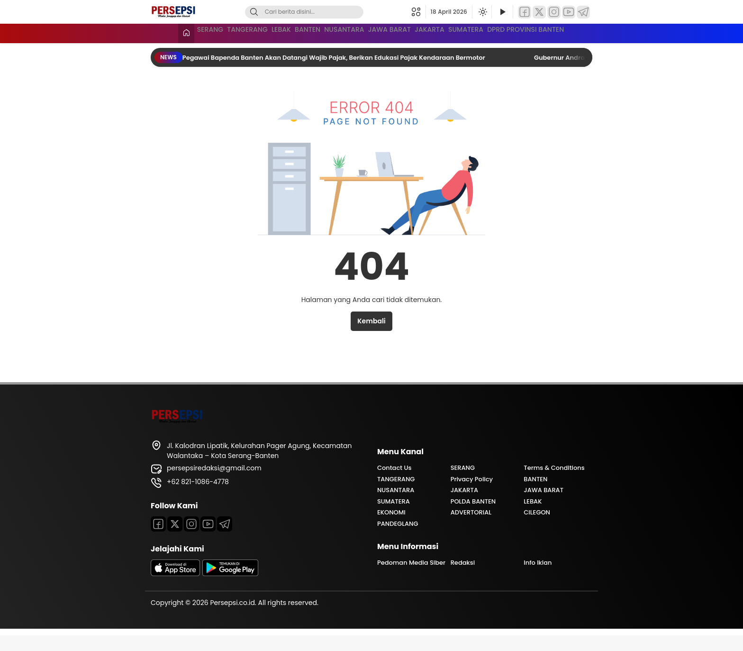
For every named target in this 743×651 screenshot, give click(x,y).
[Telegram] (583, 12)
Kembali (371, 336)
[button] (418, 11)
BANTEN (339, 32)
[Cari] (254, 12)
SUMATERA (572, 32)
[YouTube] (568, 12)
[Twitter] (539, 12)
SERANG (187, 32)
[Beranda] (159, 33)
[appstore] (175, 589)
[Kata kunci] (320, 12)
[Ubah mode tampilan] (482, 12)
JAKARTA (517, 32)
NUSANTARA (394, 32)
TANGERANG (242, 32)
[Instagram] (554, 12)
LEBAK (295, 32)
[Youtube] (208, 539)
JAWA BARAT (458, 32)
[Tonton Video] (502, 12)
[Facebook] (524, 12)
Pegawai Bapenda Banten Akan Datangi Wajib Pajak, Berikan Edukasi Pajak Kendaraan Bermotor (334, 73)
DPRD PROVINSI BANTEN (213, 50)
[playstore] (230, 589)
